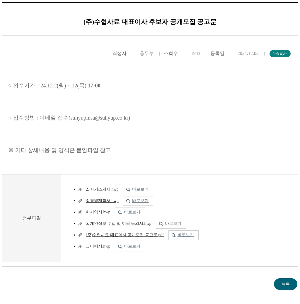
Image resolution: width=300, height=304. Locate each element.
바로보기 (140, 189)
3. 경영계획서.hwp (102, 200)
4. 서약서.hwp (98, 212)
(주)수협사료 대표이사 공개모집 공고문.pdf (125, 235)
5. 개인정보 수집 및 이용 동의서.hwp (118, 223)
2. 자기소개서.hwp (102, 189)
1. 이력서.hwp (98, 246)
